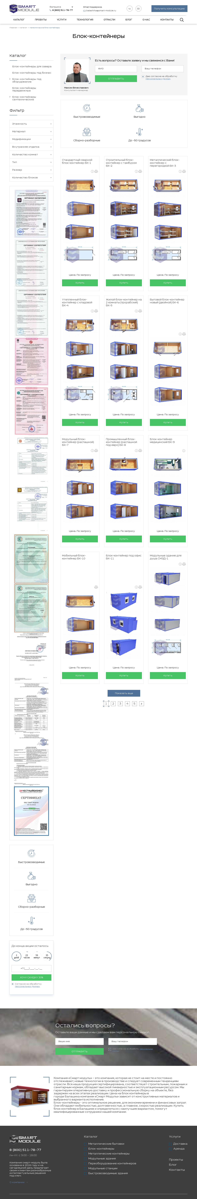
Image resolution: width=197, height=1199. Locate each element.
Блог (128, 20)
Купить (80, 259)
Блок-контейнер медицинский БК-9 (162, 418)
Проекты (40, 20)
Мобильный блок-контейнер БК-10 (74, 534)
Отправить (116, 79)
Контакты (166, 20)
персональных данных (27, 987)
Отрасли (109, 20)
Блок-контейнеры (101, 1149)
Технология (85, 20)
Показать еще (124, 670)
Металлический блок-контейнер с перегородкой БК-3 (164, 139)
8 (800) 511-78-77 (25, 1150)
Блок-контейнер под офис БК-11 (123, 534)
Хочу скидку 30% (31, 977)
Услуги (61, 20)
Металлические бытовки (106, 1144)
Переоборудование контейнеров (112, 1163)
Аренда (179, 1149)
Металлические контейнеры (108, 1154)
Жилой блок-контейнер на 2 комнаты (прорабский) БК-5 (124, 279)
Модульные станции (102, 1168)
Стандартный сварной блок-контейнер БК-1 (77, 138)
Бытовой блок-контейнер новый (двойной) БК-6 (167, 278)
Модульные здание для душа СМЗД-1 (165, 534)
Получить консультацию (169, 9)
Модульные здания (102, 1158)
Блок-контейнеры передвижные (24, 89)
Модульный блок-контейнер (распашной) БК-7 (78, 419)
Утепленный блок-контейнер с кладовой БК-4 (77, 279)
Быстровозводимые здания (108, 1173)
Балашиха (56, 7)
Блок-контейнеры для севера (32, 67)
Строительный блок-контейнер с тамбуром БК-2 (121, 139)
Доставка (180, 1144)
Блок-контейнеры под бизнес (31, 73)
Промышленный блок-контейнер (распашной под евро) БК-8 (121, 419)
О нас (146, 20)
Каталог (19, 20)
